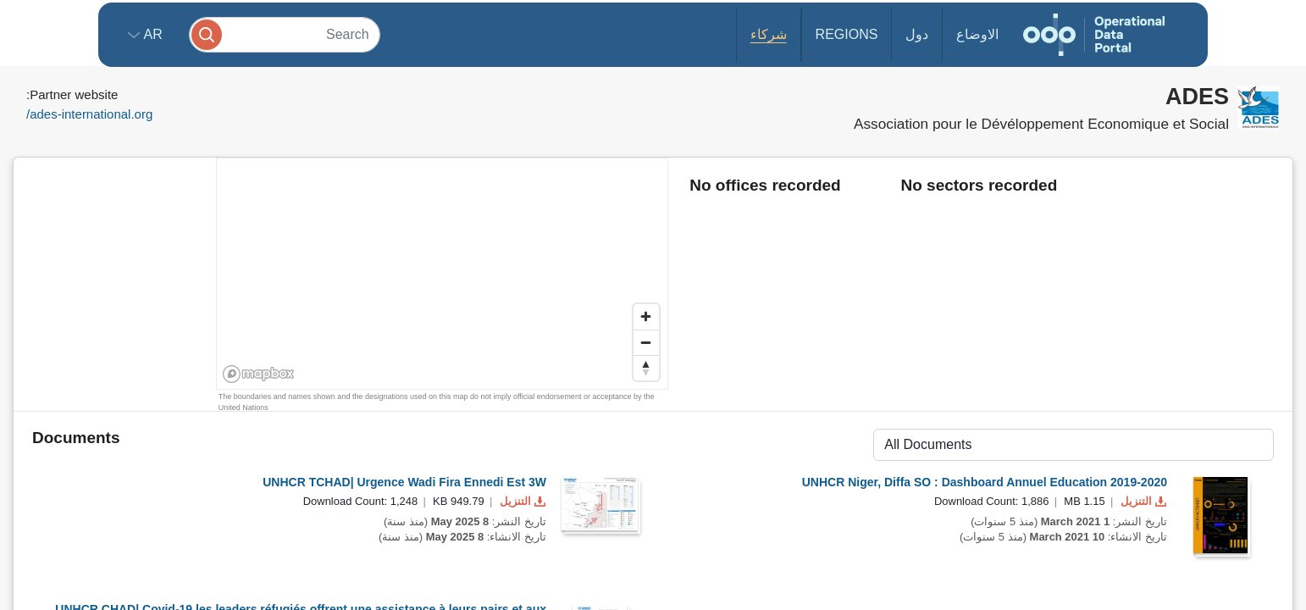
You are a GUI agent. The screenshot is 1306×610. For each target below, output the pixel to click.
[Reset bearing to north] (646, 367)
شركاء (768, 34)
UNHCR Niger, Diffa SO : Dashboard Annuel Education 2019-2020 (984, 482)
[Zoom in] (646, 317)
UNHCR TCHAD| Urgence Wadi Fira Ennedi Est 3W (404, 482)
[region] (443, 274)
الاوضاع (977, 34)
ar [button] (151, 34)
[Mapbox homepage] (259, 374)
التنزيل (520, 501)
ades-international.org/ (89, 114)
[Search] (284, 34)
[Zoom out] (646, 342)
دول (916, 34)
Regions (847, 34)
